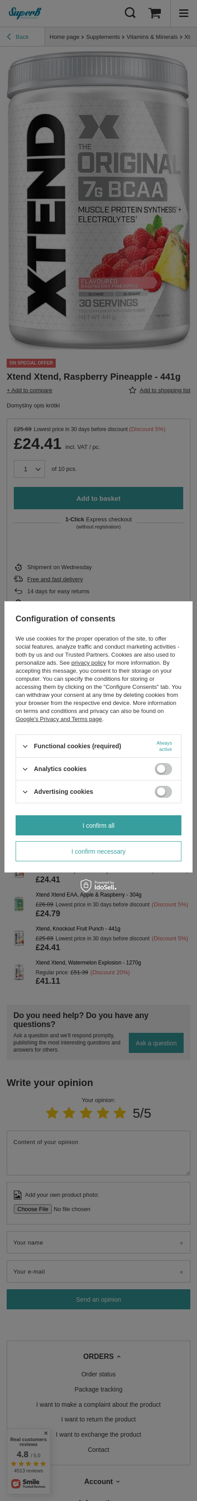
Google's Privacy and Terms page (59, 719)
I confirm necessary (98, 851)
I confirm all (98, 825)
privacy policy (88, 662)
